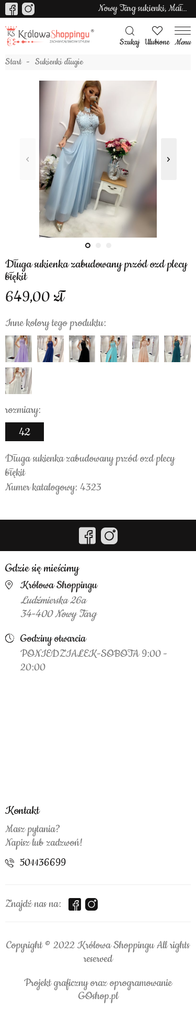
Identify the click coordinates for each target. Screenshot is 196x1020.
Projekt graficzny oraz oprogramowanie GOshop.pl (98, 990)
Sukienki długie (59, 62)
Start (13, 62)
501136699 (43, 863)
